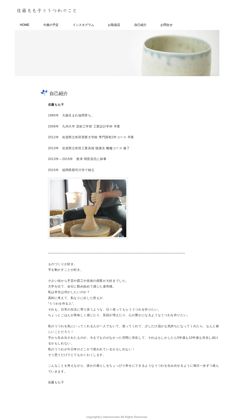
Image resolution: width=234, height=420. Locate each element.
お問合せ (166, 25)
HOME (24, 25)
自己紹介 (140, 25)
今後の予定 (51, 25)
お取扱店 (114, 25)
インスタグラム (83, 25)
